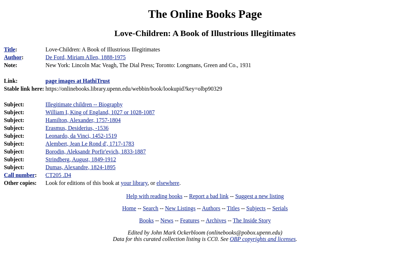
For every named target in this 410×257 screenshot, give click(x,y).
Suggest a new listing (259, 196)
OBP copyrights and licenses (263, 239)
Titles (233, 208)
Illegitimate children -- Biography (84, 104)
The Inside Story (252, 220)
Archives (216, 220)
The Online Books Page (205, 13)
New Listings (180, 208)
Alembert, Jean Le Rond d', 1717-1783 (90, 144)
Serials (280, 208)
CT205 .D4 (58, 175)
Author (13, 57)
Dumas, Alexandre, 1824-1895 (81, 167)
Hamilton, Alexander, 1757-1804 (83, 120)
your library (134, 183)
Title (9, 49)
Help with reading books (154, 196)
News (166, 220)
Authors (211, 208)
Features (189, 220)
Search (151, 208)
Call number (19, 175)
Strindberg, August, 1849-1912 (81, 159)
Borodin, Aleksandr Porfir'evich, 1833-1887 (96, 151)
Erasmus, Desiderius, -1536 (77, 128)
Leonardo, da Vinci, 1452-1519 (81, 136)
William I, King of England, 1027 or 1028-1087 (100, 112)
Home (129, 208)
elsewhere (168, 183)
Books (146, 220)
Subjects (256, 208)
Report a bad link (209, 196)
